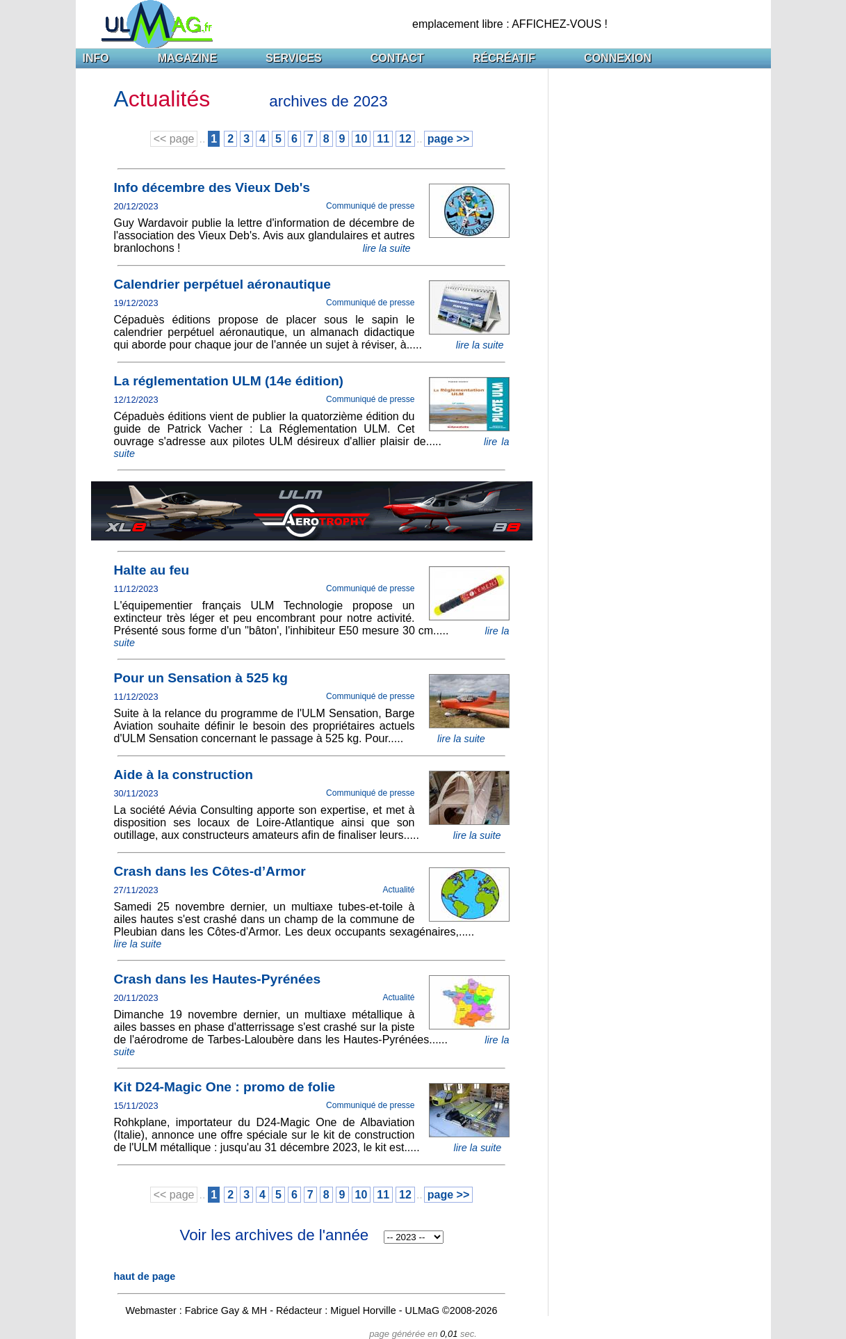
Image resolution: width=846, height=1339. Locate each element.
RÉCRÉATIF (504, 58)
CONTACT (397, 58)
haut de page (145, 1276)
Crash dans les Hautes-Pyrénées (217, 979)
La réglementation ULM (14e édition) (229, 381)
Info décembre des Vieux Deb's (212, 187)
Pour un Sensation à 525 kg (201, 678)
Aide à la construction (183, 774)
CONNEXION (617, 58)
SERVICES (294, 58)
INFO (96, 58)
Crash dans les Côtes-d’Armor (210, 871)
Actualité (398, 890)
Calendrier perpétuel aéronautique (222, 284)
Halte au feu (152, 570)
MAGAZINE (187, 58)
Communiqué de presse (370, 206)
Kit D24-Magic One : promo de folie (225, 1087)
